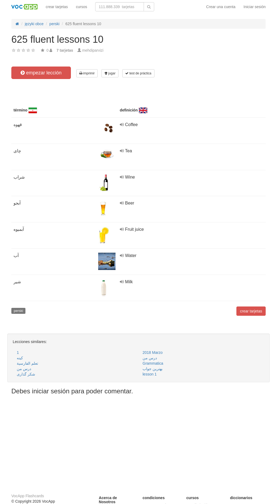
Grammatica (153, 363)
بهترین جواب (153, 369)
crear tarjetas (57, 7)
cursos (81, 7)
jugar (110, 73)
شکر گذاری (26, 374)
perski (18, 311)
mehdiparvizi (93, 50)
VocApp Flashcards (27, 496)
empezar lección (41, 72)
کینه (20, 358)
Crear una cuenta (220, 7)
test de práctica (138, 73)
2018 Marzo (153, 352)
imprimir (87, 73)
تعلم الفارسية (27, 363)
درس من (150, 358)
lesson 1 (150, 374)
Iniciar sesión (254, 7)
